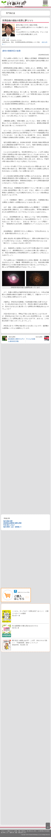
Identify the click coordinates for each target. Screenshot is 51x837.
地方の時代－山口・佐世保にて (12, 527)
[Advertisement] (25, 429)
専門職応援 (10, 13)
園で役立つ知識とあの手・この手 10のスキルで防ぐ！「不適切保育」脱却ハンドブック (29, 642)
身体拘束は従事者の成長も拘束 (12, 523)
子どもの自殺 (30, 339)
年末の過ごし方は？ (9, 525)
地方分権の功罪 (7, 521)
